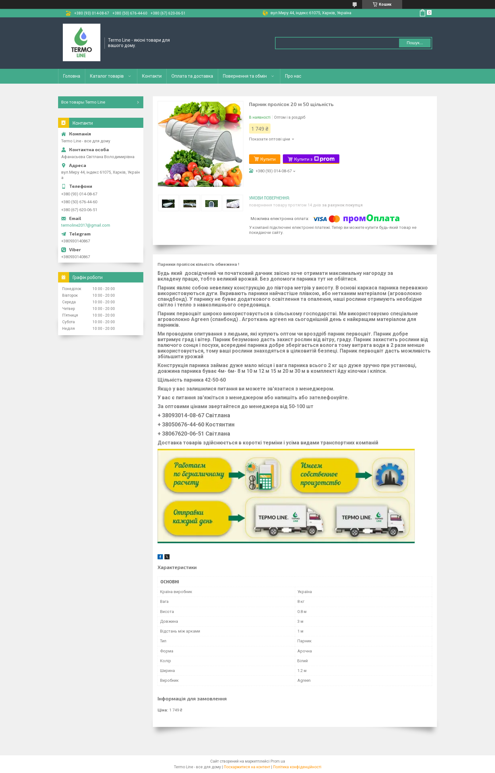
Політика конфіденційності (297, 767)
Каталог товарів (107, 76)
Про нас (293, 76)
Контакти (152, 76)
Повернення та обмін (245, 76)
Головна (71, 76)
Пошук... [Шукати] (415, 42)
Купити (268, 159)
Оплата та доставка (192, 76)
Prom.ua (278, 761)
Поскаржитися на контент (247, 767)
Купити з (314, 159)
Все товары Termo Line (83, 102)
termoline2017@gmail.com (85, 225)
